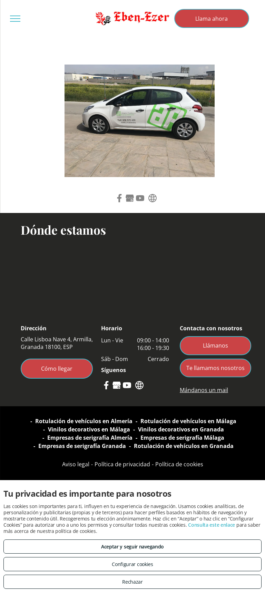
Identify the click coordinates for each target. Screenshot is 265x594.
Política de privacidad (122, 464)
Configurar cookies (132, 564)
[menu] (15, 19)
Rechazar (132, 581)
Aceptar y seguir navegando (132, 546)
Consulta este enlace (211, 525)
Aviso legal (75, 464)
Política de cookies (179, 464)
